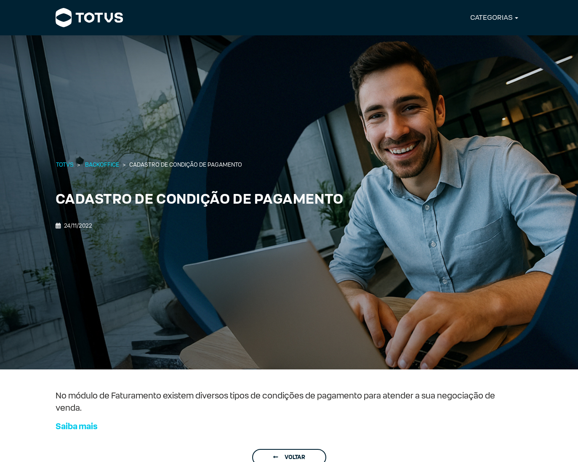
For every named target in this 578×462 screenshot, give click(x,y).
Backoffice (102, 165)
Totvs (65, 165)
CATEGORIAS (491, 17)
